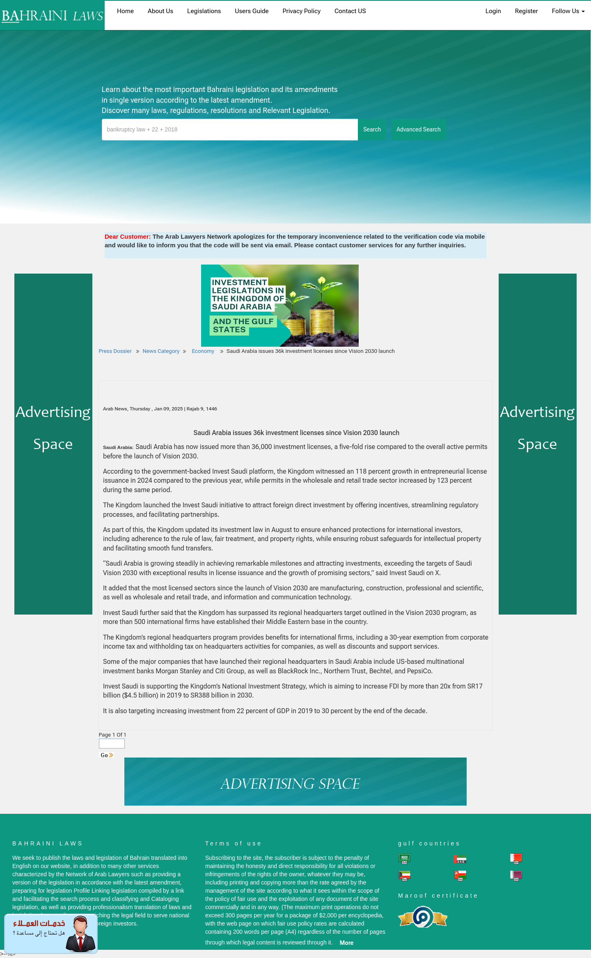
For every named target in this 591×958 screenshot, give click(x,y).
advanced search (418, 129)
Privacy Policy (302, 11)
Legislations (204, 11)
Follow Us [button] (568, 11)
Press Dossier (115, 351)
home (125, 11)
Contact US (350, 11)
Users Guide (251, 11)
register (526, 11)
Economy (203, 351)
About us (160, 11)
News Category (161, 351)
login (493, 11)
